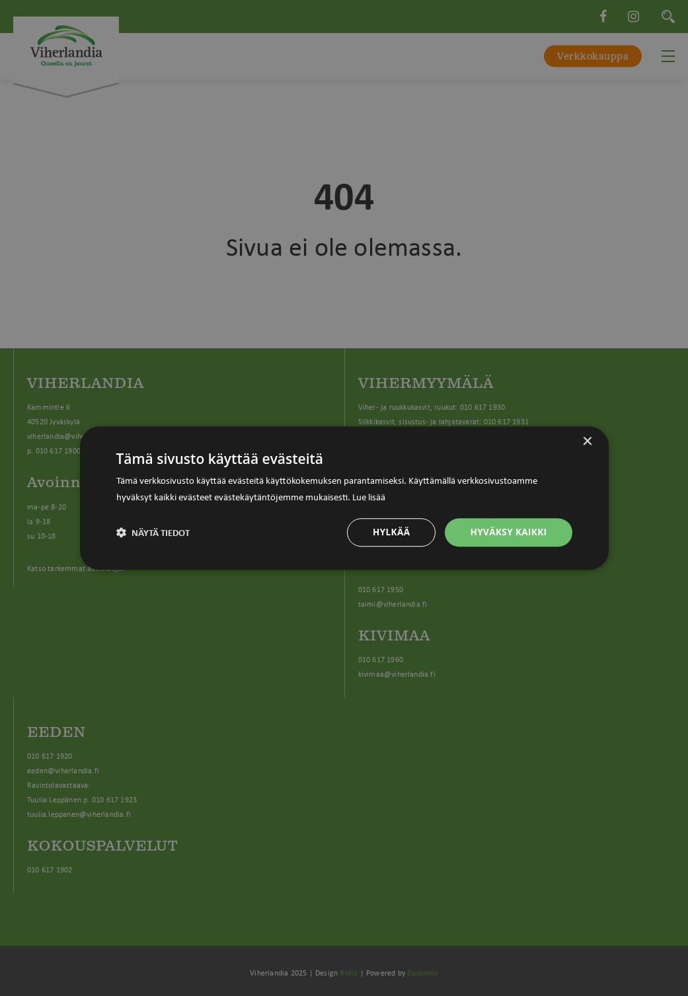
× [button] (587, 441)
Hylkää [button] (388, 531)
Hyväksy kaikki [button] (507, 531)
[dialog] (344, 498)
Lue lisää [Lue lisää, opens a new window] (368, 495)
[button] (153, 532)
